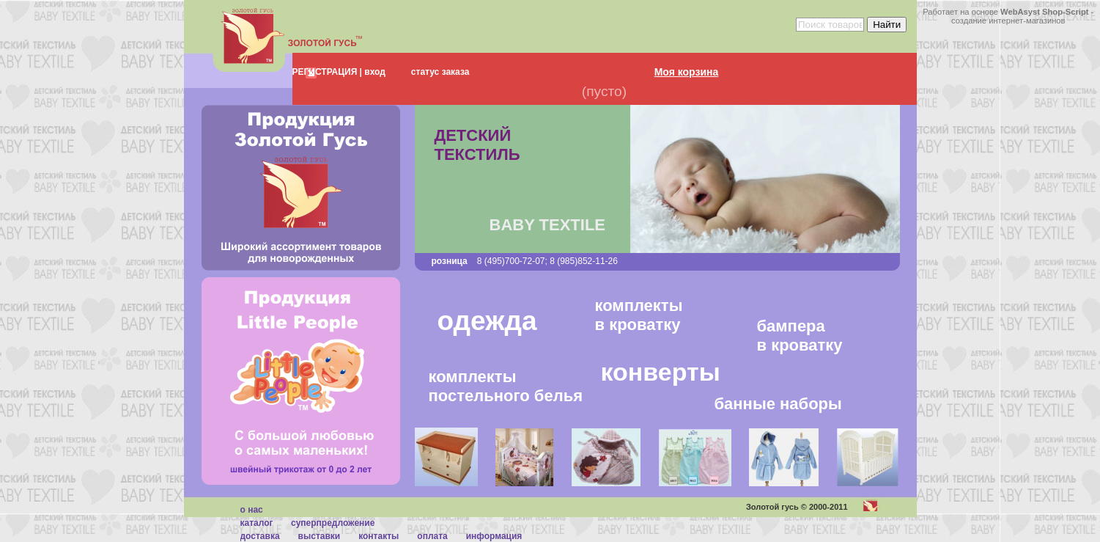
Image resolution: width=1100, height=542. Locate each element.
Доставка (260, 536)
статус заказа (440, 72)
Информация (494, 536)
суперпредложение (332, 523)
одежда (487, 321)
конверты (660, 372)
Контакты (378, 536)
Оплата (432, 536)
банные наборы (778, 404)
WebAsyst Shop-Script (1044, 11)
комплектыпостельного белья (506, 386)
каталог (256, 523)
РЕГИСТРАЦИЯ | (327, 72)
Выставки (319, 536)
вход (373, 72)
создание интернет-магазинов (1008, 20)
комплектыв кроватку (639, 315)
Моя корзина (686, 72)
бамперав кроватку (800, 334)
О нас (251, 510)
